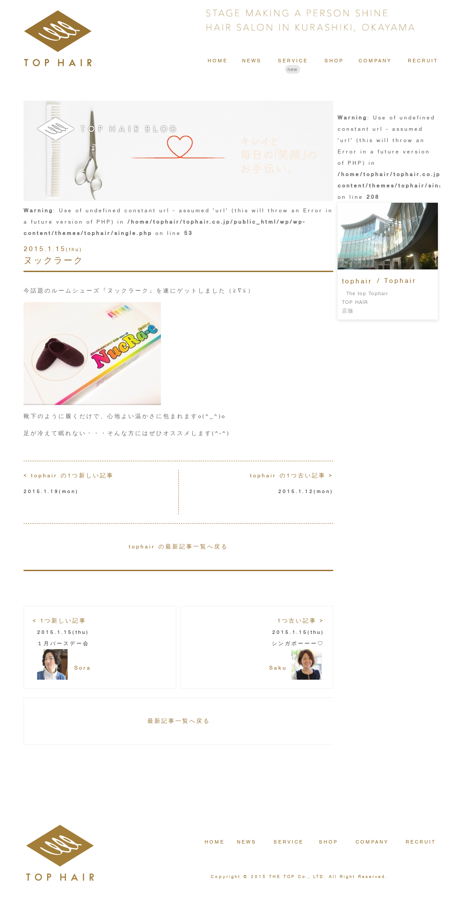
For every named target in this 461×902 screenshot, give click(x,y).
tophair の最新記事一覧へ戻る (178, 546)
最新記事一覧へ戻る (178, 721)
